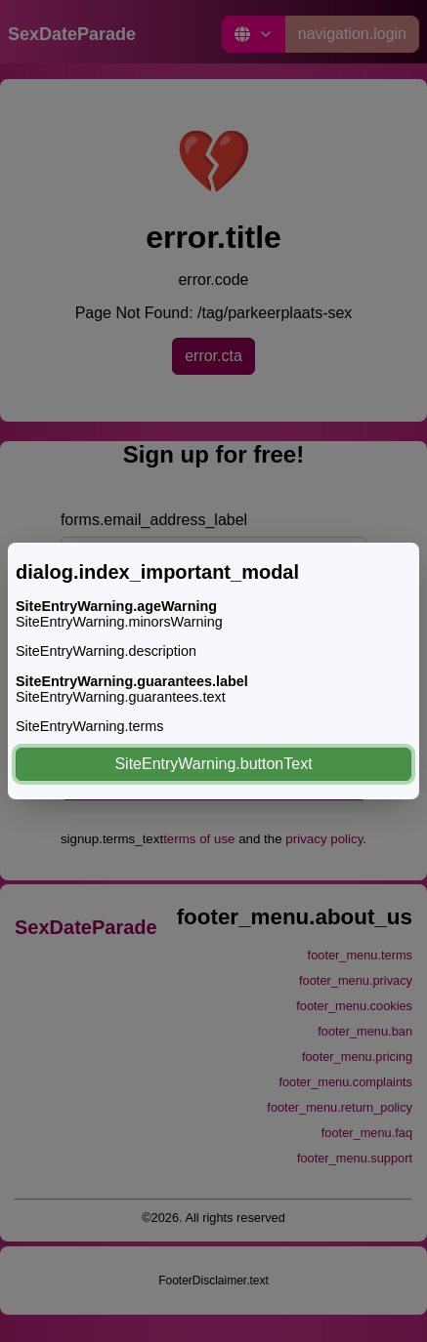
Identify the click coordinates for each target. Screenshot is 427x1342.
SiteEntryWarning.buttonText (213, 763)
